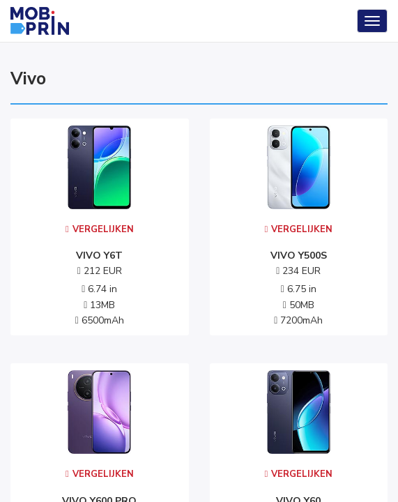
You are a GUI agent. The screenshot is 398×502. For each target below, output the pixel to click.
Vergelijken (100, 229)
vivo (28, 79)
